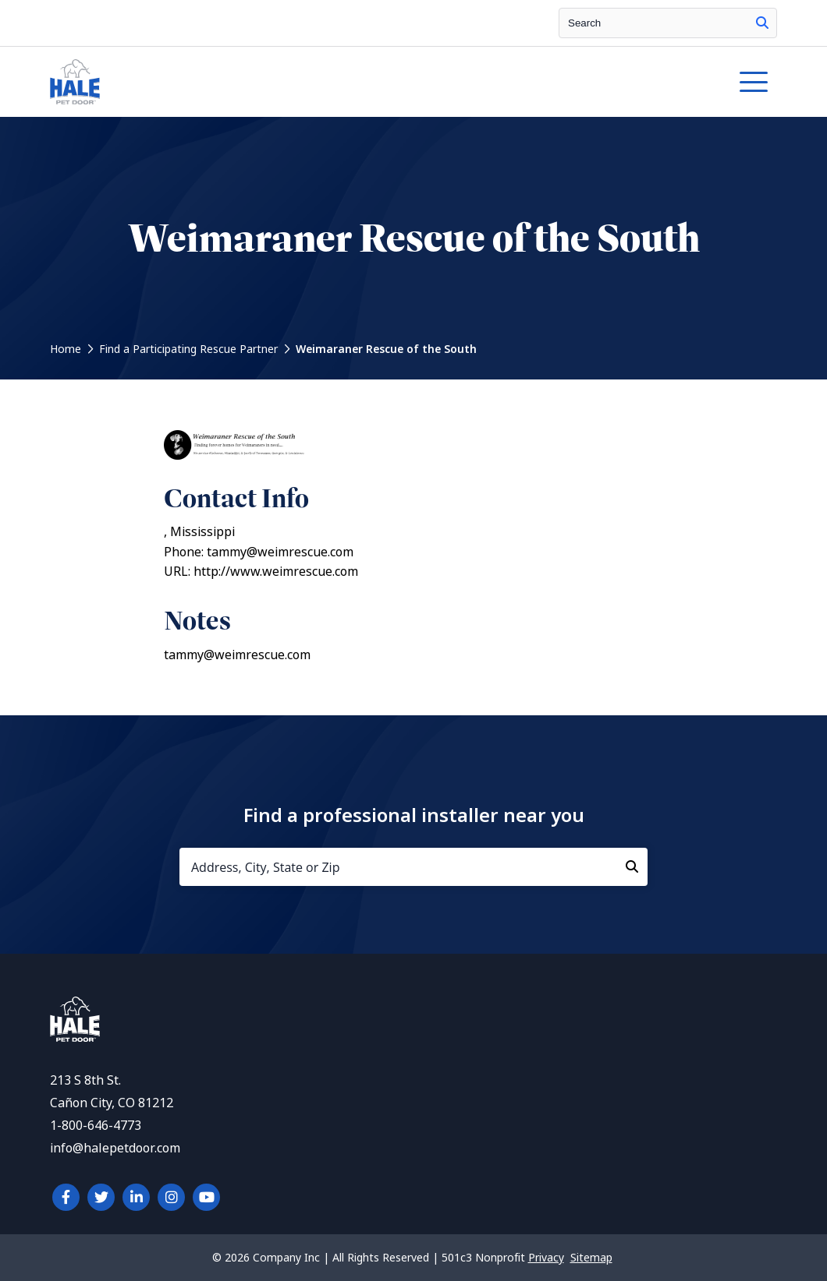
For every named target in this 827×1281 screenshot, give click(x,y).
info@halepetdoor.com (115, 1148)
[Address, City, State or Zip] (413, 867)
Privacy (546, 1257)
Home (65, 349)
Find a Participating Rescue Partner (188, 349)
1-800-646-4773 (95, 1126)
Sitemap (591, 1257)
